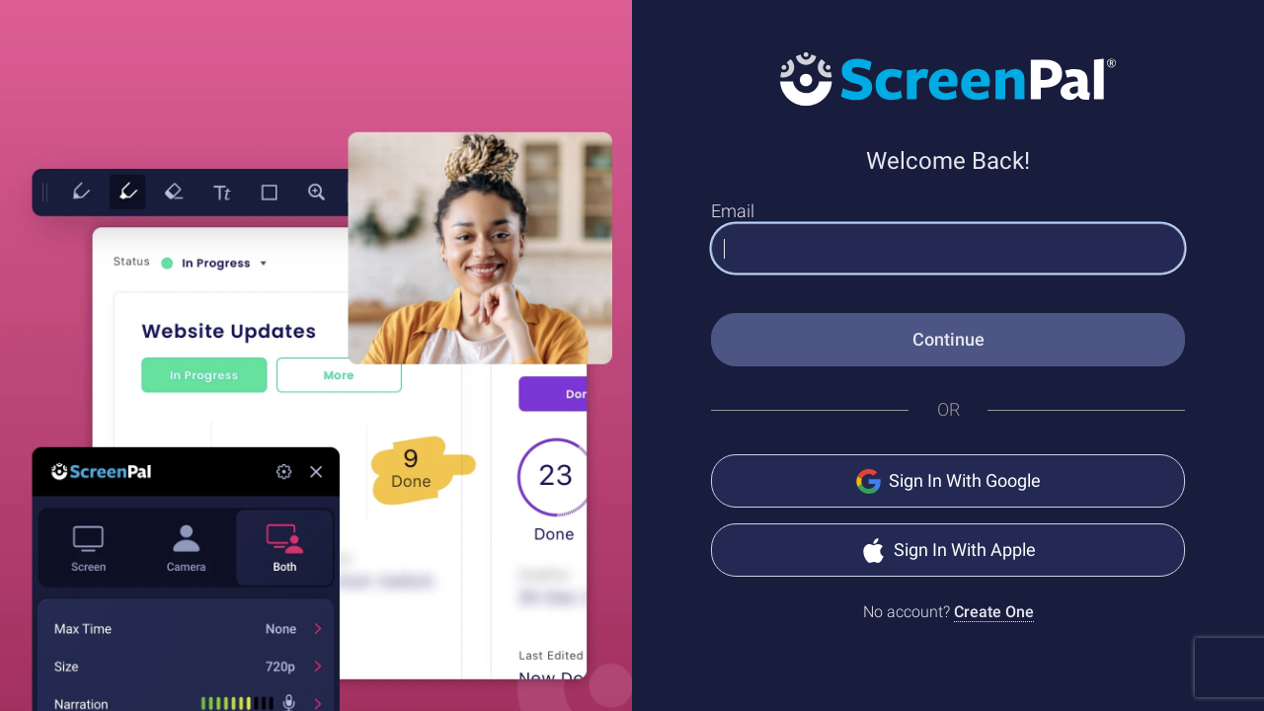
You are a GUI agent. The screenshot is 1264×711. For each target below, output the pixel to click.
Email (732, 210)
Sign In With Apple (948, 550)
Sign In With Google (948, 481)
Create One (994, 611)
